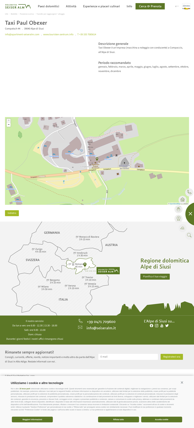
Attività (71, 6)
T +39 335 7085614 (86, 34)
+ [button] (9, 121)
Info (129, 6)
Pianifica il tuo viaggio (155, 276)
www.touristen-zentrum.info (58, 34)
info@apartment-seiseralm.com (22, 34)
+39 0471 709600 (97, 321)
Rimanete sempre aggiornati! (29, 352)
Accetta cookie (161, 419)
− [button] (9, 125)
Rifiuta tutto (118, 419)
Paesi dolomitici (48, 6)
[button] (182, 382)
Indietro (12, 213)
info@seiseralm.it (97, 328)
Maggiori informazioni (32, 419)
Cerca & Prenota (150, 6)
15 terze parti (24, 389)
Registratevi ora (171, 357)
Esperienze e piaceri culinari (101, 6)
